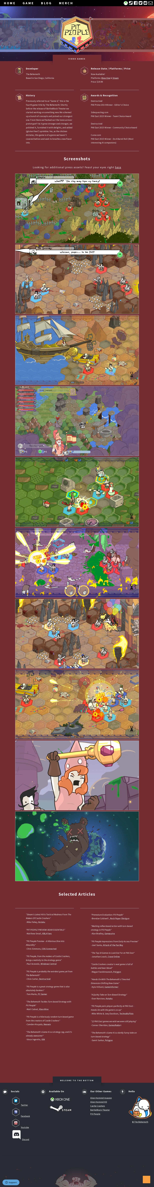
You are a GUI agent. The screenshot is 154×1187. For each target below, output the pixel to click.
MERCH (66, 3)
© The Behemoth (140, 1109)
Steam (115, 78)
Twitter (19, 1101)
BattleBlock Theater (100, 1110)
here (118, 167)
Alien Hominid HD (98, 1102)
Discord (20, 1135)
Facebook (20, 1112)
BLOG (46, 3)
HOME (10, 3)
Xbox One (105, 78)
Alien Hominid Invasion (101, 1098)
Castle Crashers (97, 1106)
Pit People (95, 1114)
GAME (28, 3)
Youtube (20, 1123)
